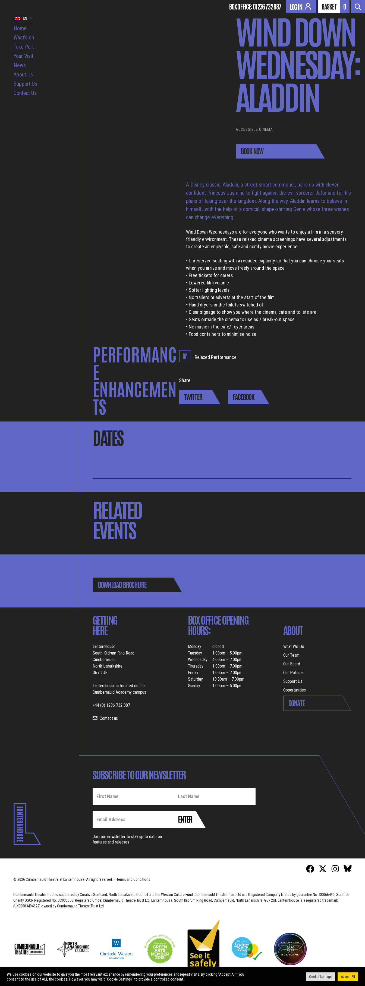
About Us (23, 74)
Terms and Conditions (133, 879)
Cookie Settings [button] (320, 977)
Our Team (291, 655)
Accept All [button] (348, 977)
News (20, 65)
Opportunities (294, 690)
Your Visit (23, 56)
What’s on (24, 37)
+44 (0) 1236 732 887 (111, 705)
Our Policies (293, 672)
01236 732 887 (267, 6)
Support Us (25, 83)
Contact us (109, 718)
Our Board (291, 663)
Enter (185, 819)
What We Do (293, 646)
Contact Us (25, 93)
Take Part (24, 47)
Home (20, 28)
